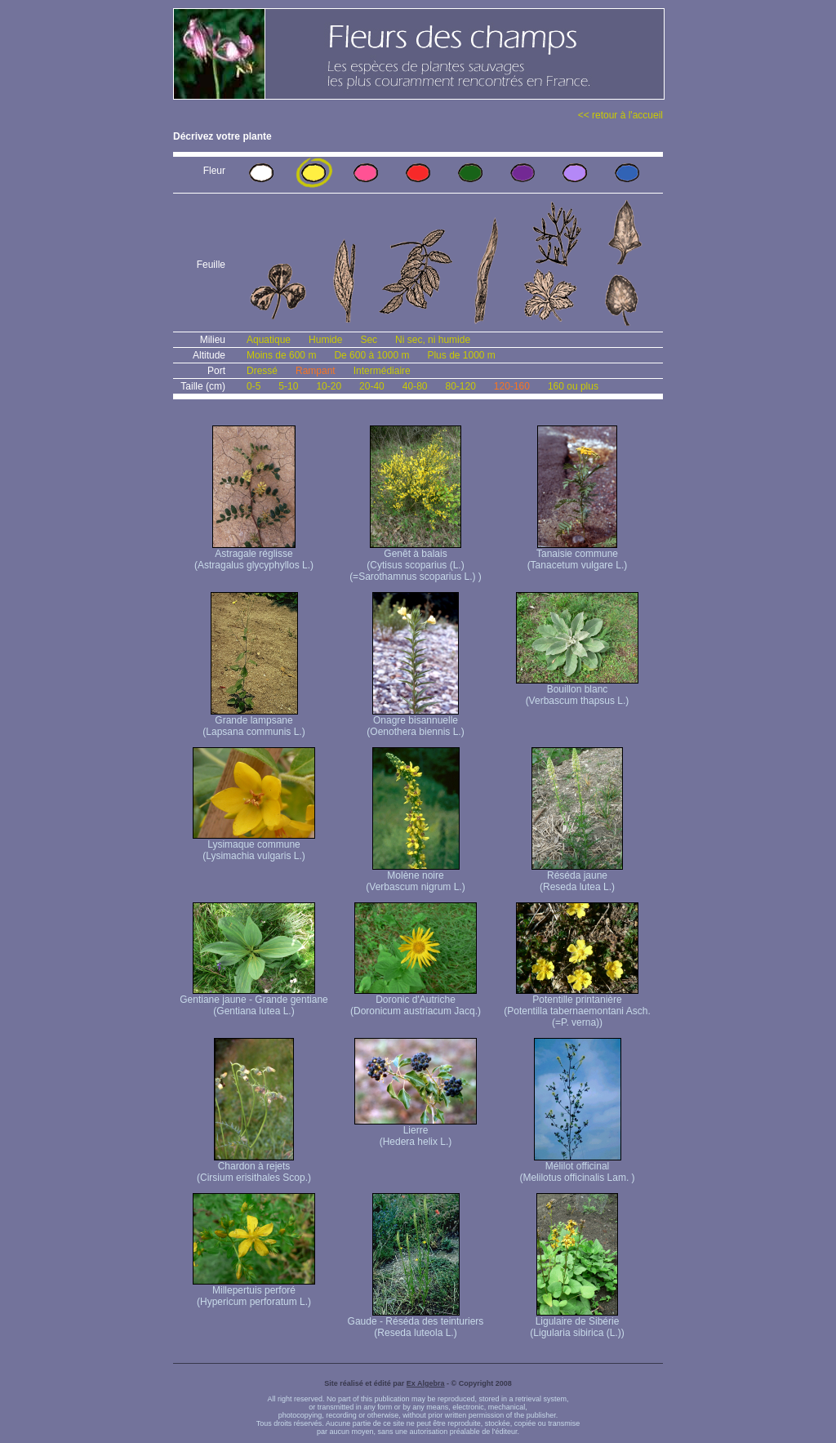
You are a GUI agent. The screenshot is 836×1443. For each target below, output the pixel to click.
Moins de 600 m (281, 355)
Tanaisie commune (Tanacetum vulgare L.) (577, 555)
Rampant (316, 370)
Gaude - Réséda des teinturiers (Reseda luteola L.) (416, 1322)
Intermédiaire (382, 370)
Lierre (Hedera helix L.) (415, 1131)
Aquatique (269, 339)
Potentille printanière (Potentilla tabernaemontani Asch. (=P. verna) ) (577, 1006)
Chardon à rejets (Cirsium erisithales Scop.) (254, 1167)
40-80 (415, 386)
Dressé (262, 370)
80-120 (460, 386)
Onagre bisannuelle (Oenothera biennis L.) (415, 721)
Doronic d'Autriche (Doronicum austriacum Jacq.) (415, 1001)
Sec (368, 339)
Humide (325, 339)
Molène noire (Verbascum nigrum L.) (415, 877)
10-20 (328, 386)
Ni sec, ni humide (432, 339)
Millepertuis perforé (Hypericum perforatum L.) (254, 1291)
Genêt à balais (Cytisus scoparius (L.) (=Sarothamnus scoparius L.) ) (415, 560)
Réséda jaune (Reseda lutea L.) (577, 877)
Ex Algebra (426, 1383)
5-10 (288, 386)
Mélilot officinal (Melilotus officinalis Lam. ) (576, 1167)
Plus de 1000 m (461, 355)
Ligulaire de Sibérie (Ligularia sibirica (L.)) (577, 1322)
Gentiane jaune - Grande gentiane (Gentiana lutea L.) (253, 1001)
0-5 (253, 386)
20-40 (372, 386)
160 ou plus (573, 386)
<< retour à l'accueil (620, 115)
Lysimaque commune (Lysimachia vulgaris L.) (254, 846)
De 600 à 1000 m (371, 355)
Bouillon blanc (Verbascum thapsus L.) (577, 690)
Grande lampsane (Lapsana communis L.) (253, 721)
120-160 (512, 386)
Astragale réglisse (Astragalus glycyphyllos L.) (254, 555)
